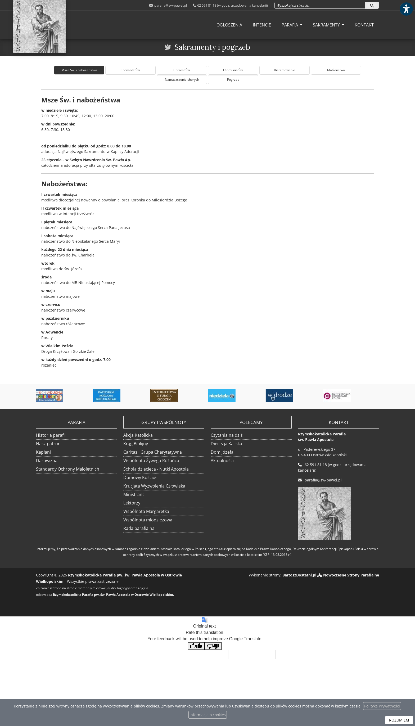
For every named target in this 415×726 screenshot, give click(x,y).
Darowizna (46, 460)
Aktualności (222, 460)
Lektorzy (131, 503)
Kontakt (364, 25)
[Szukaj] (372, 5)
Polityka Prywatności (382, 706)
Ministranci (134, 494)
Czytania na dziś (227, 435)
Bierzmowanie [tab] (284, 70)
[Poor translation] (213, 646)
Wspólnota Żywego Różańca (151, 460)
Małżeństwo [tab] (336, 70)
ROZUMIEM (399, 720)
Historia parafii (51, 435)
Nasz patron (48, 444)
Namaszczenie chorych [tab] (182, 79)
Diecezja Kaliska (226, 444)
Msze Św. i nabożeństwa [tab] (79, 70)
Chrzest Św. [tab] (182, 70)
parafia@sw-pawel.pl (170, 5)
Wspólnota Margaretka (146, 511)
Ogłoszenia (229, 25)
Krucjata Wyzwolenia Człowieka (154, 486)
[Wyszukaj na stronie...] (319, 5)
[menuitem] (229, 25)
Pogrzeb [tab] (233, 79)
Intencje (262, 25)
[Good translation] (196, 646)
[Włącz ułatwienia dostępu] (406, 9)
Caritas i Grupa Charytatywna (152, 452)
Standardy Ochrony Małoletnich (67, 469)
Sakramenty (327, 25)
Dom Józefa (222, 452)
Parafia (290, 25)
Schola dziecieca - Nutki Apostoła (156, 469)
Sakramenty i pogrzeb (212, 47)
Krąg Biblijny (135, 444)
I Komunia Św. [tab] (233, 70)
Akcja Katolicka (138, 435)
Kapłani (43, 452)
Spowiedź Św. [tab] (131, 70)
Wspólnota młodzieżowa (147, 520)
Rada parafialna (139, 528)
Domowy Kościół (139, 477)
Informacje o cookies (208, 714)
